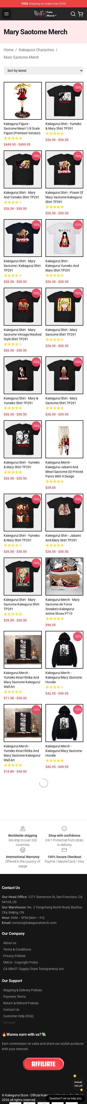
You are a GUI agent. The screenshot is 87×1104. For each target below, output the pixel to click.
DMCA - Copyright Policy (20, 962)
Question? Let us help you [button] (65, 1098)
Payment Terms (14, 996)
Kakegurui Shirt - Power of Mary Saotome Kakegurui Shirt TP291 (64, 197)
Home (8, 50)
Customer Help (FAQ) (18, 1016)
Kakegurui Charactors (36, 50)
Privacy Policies (14, 956)
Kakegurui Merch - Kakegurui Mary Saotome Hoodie (63, 677)
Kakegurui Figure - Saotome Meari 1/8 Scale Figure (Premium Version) (22, 128)
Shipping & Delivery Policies (22, 990)
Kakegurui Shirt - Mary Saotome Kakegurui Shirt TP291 (21, 604)
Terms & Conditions (17, 949)
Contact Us (11, 1009)
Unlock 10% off (78, 1084)
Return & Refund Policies (21, 1003)
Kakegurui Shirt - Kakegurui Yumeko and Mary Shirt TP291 (62, 265)
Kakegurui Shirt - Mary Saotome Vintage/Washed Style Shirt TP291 (23, 334)
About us (9, 943)
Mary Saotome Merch (21, 57)
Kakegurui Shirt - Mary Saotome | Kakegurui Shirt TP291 (22, 265)
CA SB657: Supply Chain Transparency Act (33, 969)
